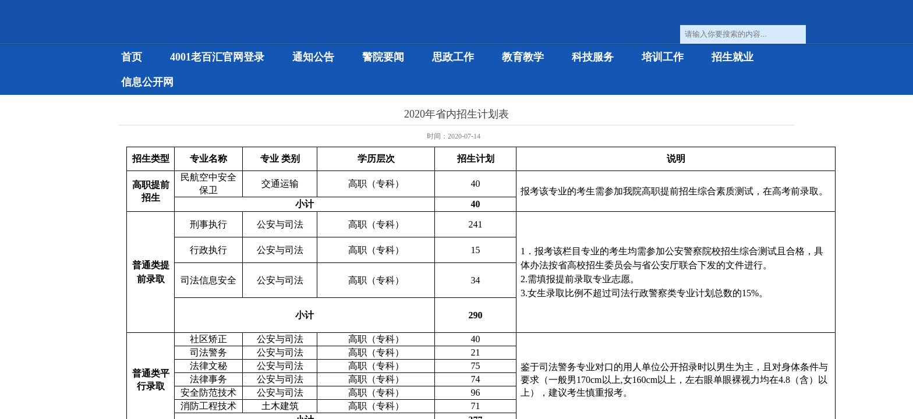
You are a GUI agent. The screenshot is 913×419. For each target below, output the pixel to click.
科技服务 (593, 57)
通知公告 (313, 57)
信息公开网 (147, 82)
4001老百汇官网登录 (217, 57)
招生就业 (732, 57)
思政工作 (453, 57)
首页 (131, 57)
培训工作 (663, 57)
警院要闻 (383, 57)
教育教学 (523, 57)
